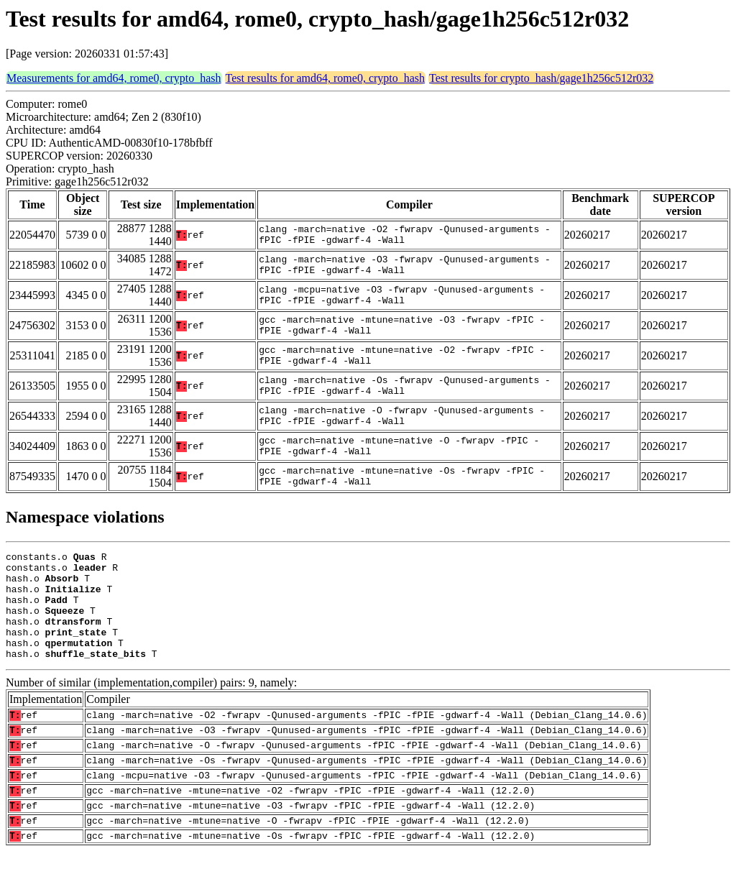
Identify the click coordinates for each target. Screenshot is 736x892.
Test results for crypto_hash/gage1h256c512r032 (541, 78)
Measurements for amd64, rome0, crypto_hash (113, 78)
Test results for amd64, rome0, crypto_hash (325, 78)
